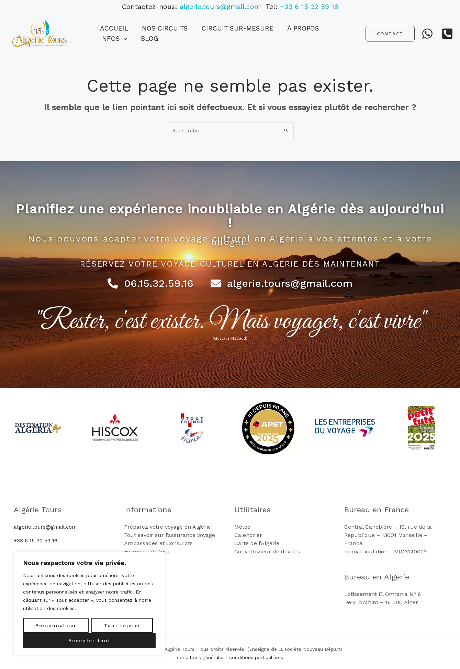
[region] (89, 603)
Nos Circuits (155, 33)
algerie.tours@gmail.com (223, 6)
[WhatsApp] (427, 33)
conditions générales (201, 657)
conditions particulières (256, 657)
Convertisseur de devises (267, 552)
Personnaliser (56, 625)
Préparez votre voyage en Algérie (167, 527)
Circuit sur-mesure (220, 33)
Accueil (111, 33)
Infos (315, 33)
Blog (345, 33)
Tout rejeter (122, 625)
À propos (279, 33)
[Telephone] (447, 33)
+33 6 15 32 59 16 (309, 6)
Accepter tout (89, 640)
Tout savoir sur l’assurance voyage (169, 535)
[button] (325, 33)
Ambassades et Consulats (158, 543)
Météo (242, 527)
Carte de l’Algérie (256, 543)
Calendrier (248, 535)
